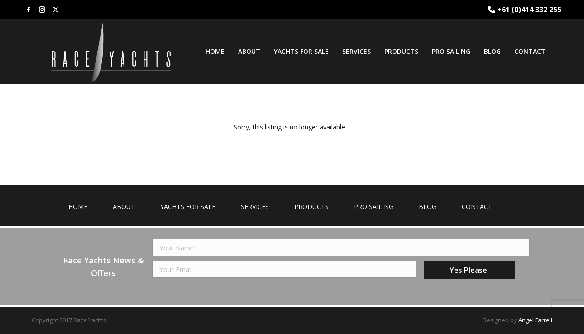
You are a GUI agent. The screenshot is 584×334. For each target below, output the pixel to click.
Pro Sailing (373, 206)
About (124, 206)
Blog (427, 206)
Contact (477, 206)
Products (311, 206)
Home (77, 206)
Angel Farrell (535, 320)
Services (255, 206)
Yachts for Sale (187, 206)
